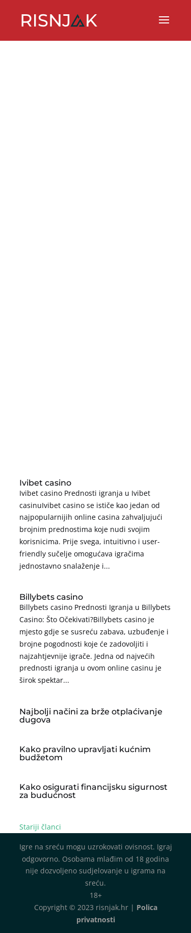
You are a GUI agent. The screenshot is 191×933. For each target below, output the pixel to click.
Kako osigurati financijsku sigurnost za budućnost (93, 791)
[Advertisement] (95, 348)
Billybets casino (51, 597)
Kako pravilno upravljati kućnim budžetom (85, 753)
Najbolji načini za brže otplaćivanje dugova (90, 716)
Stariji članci (40, 827)
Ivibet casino (45, 483)
